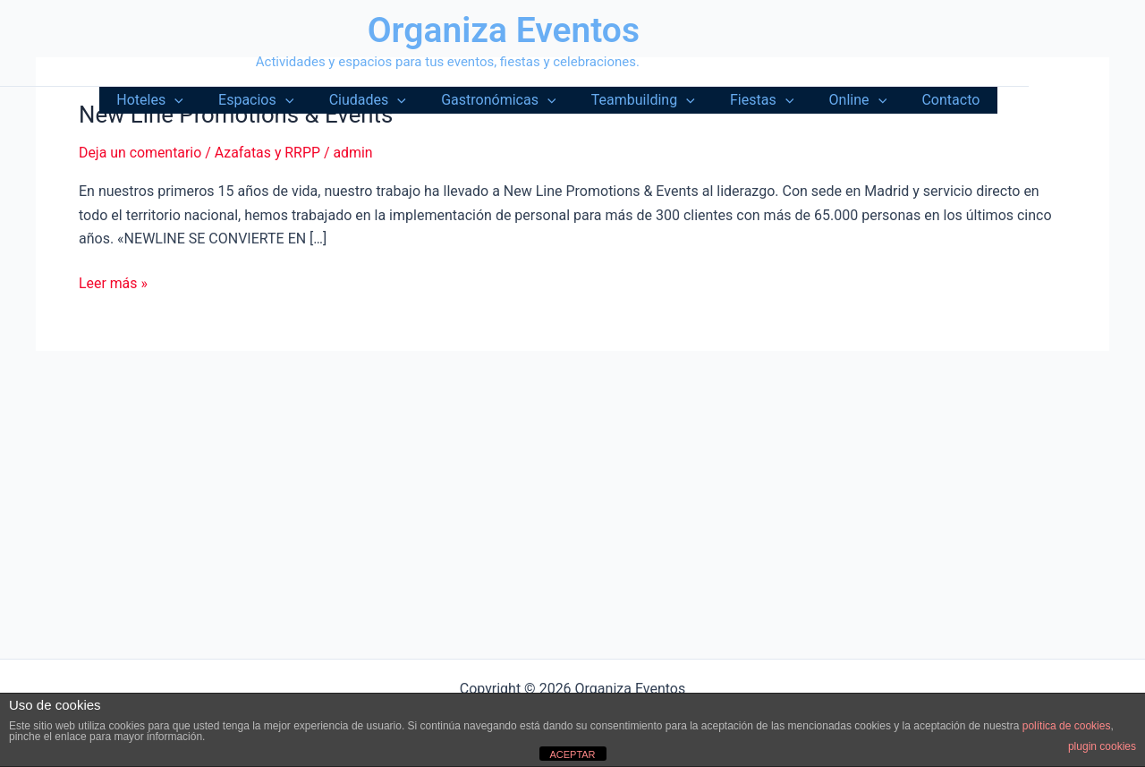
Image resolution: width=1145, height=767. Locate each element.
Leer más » (113, 283)
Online (868, 100)
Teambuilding (665, 100)
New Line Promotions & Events (237, 114)
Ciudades (403, 100)
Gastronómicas (528, 100)
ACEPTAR (572, 754)
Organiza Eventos (504, 30)
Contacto (954, 99)
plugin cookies (1102, 746)
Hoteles (198, 100)
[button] (224, 100)
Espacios (298, 100)
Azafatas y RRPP (269, 152)
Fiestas (778, 100)
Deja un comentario (140, 152)
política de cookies (1066, 726)
